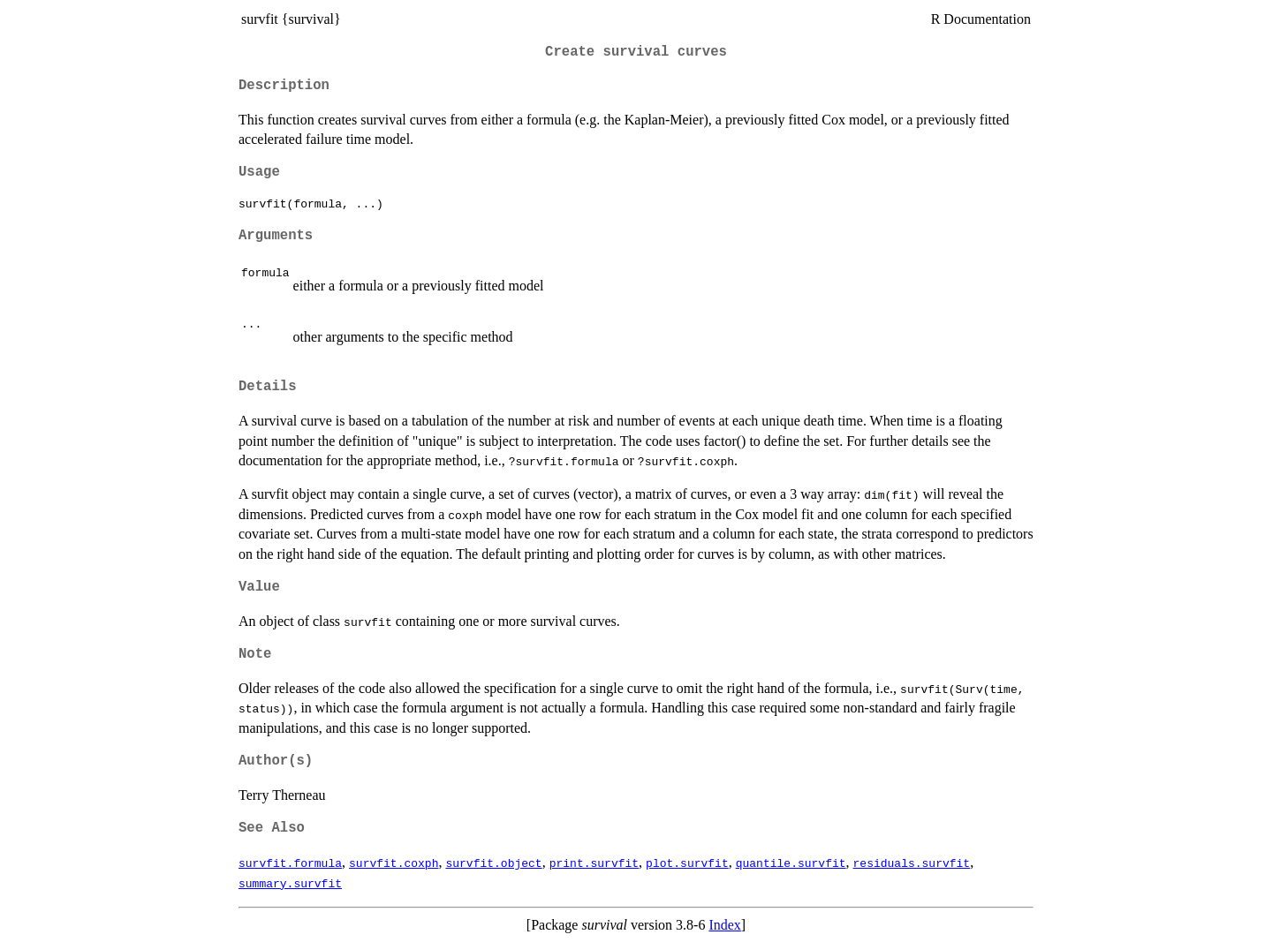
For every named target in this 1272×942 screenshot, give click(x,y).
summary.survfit (290, 883)
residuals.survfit (911, 862)
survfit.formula (290, 862)
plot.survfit (687, 862)
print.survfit (594, 862)
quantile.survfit (791, 862)
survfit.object (493, 862)
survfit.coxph (393, 862)
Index (724, 924)
